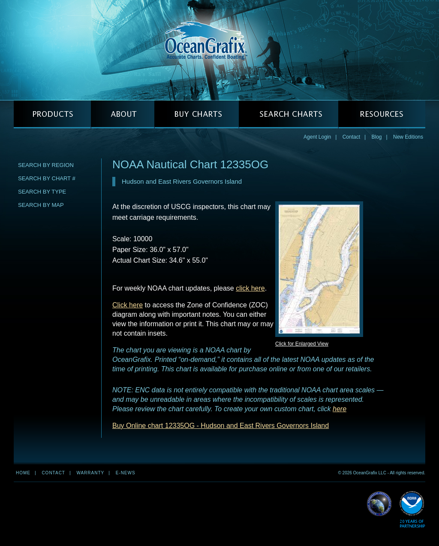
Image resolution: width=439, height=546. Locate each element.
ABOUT (122, 114)
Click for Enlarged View (301, 344)
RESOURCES (381, 114)
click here (250, 288)
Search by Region (46, 165)
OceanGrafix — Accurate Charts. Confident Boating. (219, 49)
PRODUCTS (52, 114)
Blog (376, 137)
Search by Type (42, 191)
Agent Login (317, 137)
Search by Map (41, 205)
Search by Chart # (46, 178)
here (339, 409)
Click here (127, 305)
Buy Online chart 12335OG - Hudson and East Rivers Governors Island (220, 425)
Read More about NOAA (412, 510)
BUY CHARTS (196, 114)
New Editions (408, 137)
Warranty (90, 472)
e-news (125, 472)
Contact (351, 137)
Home (23, 472)
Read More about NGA (379, 504)
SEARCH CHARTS (288, 114)
